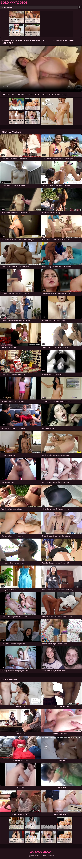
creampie (20, 94)
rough (57, 94)
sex (4, 94)
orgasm (28, 94)
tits (8, 94)
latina (51, 94)
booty (64, 94)
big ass (36, 94)
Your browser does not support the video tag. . (41, 69)
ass (13, 94)
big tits (44, 94)
